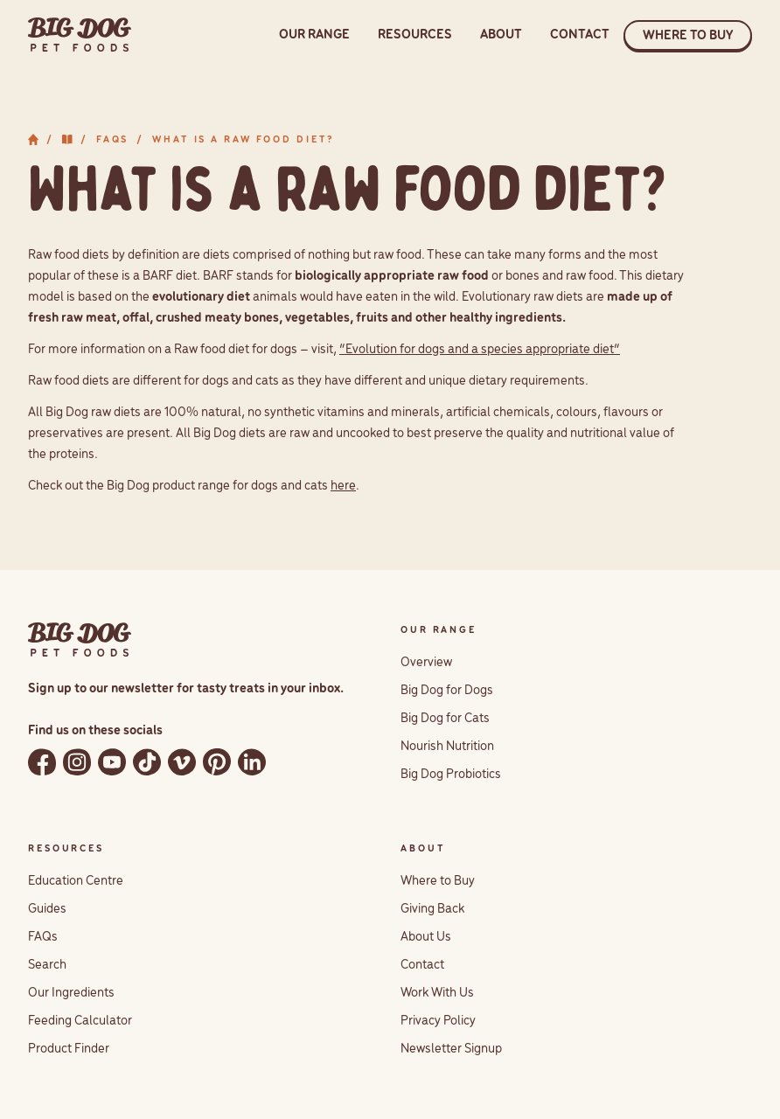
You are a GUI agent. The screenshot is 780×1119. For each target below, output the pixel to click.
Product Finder (68, 1049)
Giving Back (432, 909)
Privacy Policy (438, 1021)
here (343, 486)
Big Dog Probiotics (450, 775)
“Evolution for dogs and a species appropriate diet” (479, 350)
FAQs (112, 140)
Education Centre (75, 881)
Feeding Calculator (80, 1021)
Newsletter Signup (451, 1049)
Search (47, 965)
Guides (47, 909)
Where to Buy (437, 881)
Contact (422, 965)
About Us (425, 937)
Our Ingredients (71, 993)
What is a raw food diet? (243, 140)
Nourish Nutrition (447, 747)
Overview (426, 663)
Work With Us (437, 993)
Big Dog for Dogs (446, 691)
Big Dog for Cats (445, 719)
